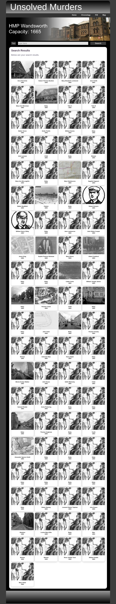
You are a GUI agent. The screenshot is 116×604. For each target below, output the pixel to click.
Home (74, 15)
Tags (13, 43)
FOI (96, 15)
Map (104, 15)
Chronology (86, 15)
